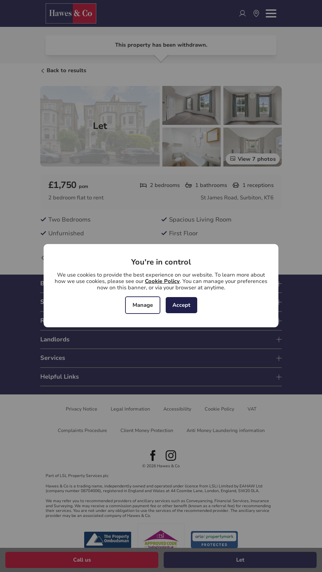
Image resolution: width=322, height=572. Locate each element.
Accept (181, 305)
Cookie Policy (162, 281)
